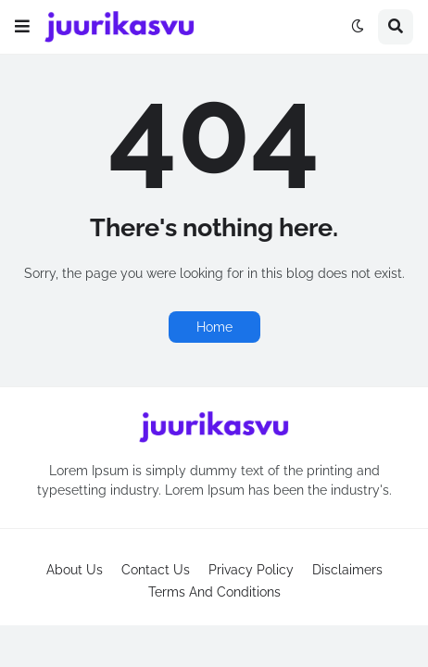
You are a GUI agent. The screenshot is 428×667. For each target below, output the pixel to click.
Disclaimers (347, 569)
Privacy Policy (251, 569)
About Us (74, 569)
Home (214, 327)
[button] (22, 27)
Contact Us (155, 569)
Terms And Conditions (214, 592)
